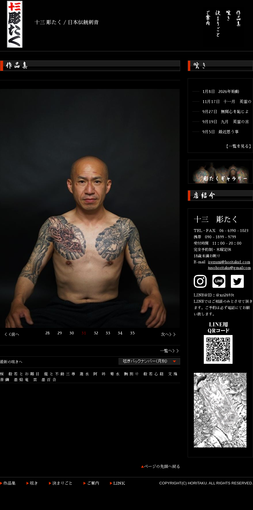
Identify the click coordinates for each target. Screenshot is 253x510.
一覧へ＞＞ (170, 351)
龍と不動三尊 (60, 374)
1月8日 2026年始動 (220, 92)
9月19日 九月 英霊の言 (225, 122)
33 (108, 333)
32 (96, 333)
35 (132, 333)
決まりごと (62, 483)
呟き (34, 483)
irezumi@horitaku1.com (229, 262)
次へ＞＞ (169, 334)
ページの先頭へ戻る (162, 467)
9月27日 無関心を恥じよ (225, 112)
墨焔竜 (22, 380)
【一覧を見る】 (239, 146)
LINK (119, 483)
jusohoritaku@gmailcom (229, 268)
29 (60, 333)
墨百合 (49, 380)
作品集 (9, 483)
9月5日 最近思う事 (220, 132)
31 (83, 333)
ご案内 (93, 483)
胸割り (132, 374)
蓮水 (85, 374)
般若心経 (154, 374)
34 (120, 333)
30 (71, 333)
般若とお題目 (24, 374)
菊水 (115, 374)
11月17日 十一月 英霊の (227, 102)
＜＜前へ (11, 334)
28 (47, 333)
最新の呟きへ (11, 362)
